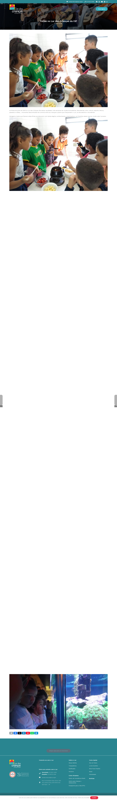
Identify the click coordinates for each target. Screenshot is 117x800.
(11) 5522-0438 (53, 772)
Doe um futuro (93, 763)
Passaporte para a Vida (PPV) (77, 785)
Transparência (72, 765)
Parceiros (71, 771)
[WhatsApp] (107, 1)
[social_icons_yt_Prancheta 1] (49, 764)
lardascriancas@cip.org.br (49, 777)
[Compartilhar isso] (15, 733)
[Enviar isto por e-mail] (11, 733)
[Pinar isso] (28, 733)
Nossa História (73, 763)
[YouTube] (102, 1)
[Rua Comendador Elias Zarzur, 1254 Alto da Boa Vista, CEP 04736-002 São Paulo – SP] (40, 783)
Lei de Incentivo (93, 765)
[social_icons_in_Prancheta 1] (53, 764)
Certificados (72, 768)
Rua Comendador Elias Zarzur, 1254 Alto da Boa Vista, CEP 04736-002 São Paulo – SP (51, 782)
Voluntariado (92, 774)
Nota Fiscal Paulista (94, 768)
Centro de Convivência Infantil (77, 778)
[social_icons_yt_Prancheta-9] (57, 764)
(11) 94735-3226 (52, 774)
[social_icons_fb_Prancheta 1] (45, 764)
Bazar (90, 771)
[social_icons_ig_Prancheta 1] (41, 764)
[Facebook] (96, 1)
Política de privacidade (83, 797)
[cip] (16, 9)
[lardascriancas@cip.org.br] (40, 777)
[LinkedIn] (104, 1)
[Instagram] (99, 2)
